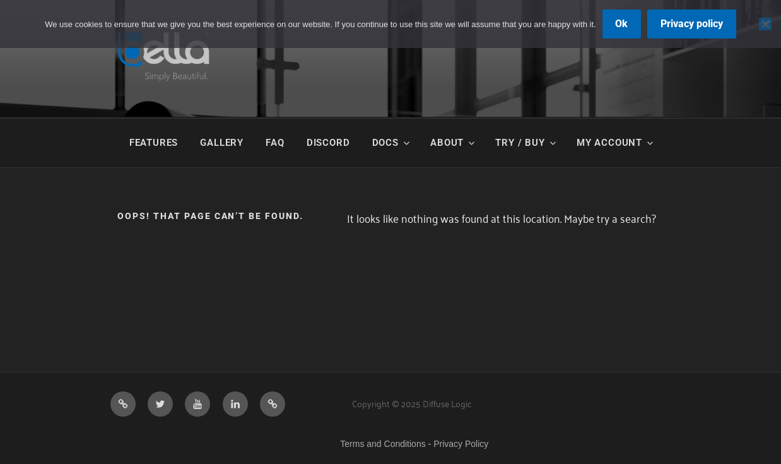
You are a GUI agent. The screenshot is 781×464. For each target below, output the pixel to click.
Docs (391, 142)
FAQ (275, 142)
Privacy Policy (460, 444)
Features (153, 142)
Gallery (222, 142)
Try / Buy (526, 142)
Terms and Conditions (382, 444)
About (453, 142)
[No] (765, 24)
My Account (616, 142)
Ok (621, 24)
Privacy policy (692, 24)
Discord (328, 142)
